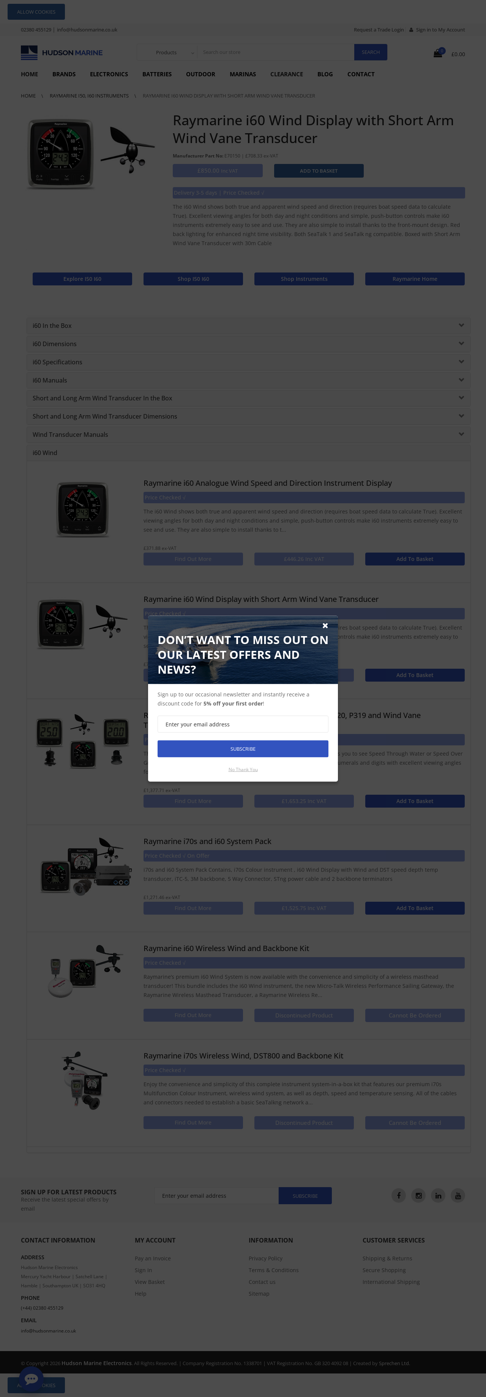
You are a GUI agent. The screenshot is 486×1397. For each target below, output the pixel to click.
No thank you (243, 769)
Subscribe (243, 748)
